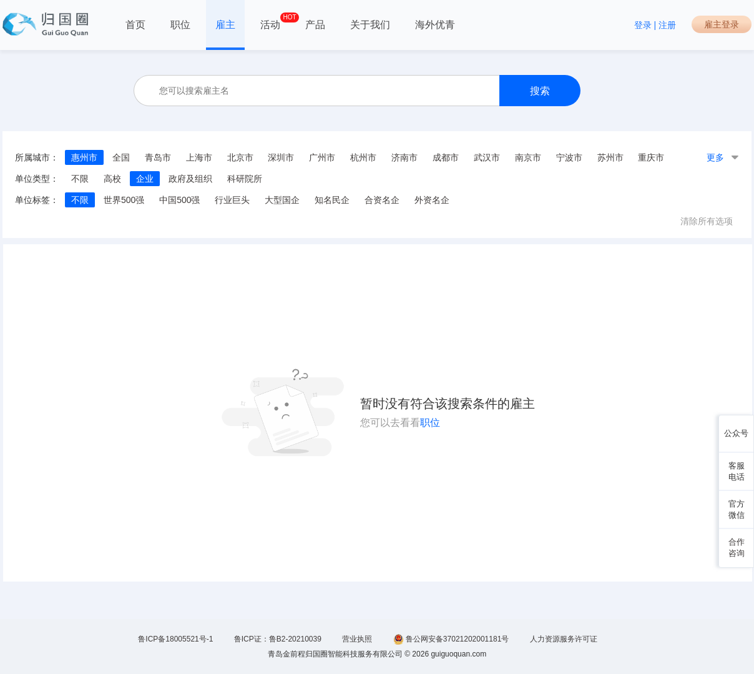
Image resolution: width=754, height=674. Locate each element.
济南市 (404, 157)
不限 (80, 179)
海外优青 (435, 24)
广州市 (322, 157)
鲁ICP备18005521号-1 (175, 639)
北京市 (240, 157)
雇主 (225, 24)
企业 (145, 179)
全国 (121, 157)
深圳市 (281, 157)
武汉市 (487, 157)
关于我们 (370, 24)
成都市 (446, 157)
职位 (180, 24)
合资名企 (382, 200)
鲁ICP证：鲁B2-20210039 (277, 639)
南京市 (528, 157)
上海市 (199, 157)
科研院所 (244, 179)
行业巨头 (232, 200)
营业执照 (357, 639)
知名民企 (332, 200)
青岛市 (158, 157)
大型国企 (282, 200)
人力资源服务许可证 (563, 639)
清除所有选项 (706, 221)
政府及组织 (190, 179)
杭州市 (363, 157)
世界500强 (124, 200)
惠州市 (84, 157)
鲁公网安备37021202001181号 (451, 639)
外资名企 (431, 200)
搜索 (540, 91)
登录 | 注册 (655, 25)
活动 (270, 21)
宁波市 (569, 157)
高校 (112, 179)
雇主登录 (721, 24)
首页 (135, 24)
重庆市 (651, 157)
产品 (315, 24)
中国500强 (179, 200)
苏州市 (610, 157)
